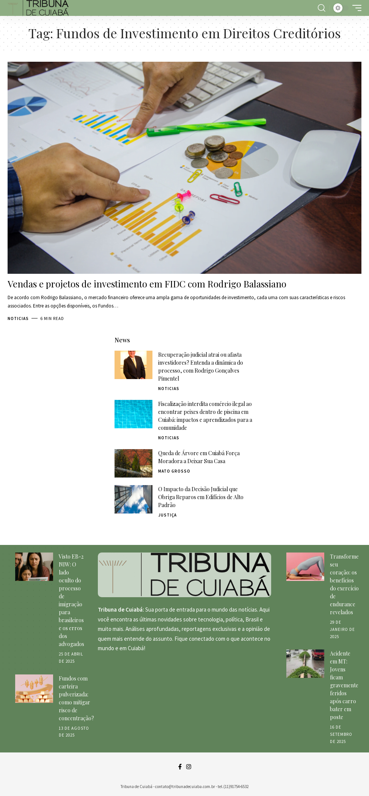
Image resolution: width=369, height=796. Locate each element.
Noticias (18, 318)
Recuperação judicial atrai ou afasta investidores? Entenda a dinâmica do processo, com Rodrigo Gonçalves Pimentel (200, 366)
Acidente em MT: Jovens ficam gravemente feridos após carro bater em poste (344, 685)
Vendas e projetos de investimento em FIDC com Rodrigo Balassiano (147, 284)
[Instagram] (188, 767)
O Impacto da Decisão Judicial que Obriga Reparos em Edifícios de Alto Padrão (200, 497)
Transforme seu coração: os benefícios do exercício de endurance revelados (344, 584)
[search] (321, 8)
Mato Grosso (174, 471)
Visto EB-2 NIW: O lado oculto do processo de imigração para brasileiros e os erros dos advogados (71, 600)
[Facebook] (180, 767)
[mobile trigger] (355, 8)
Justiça (167, 515)
